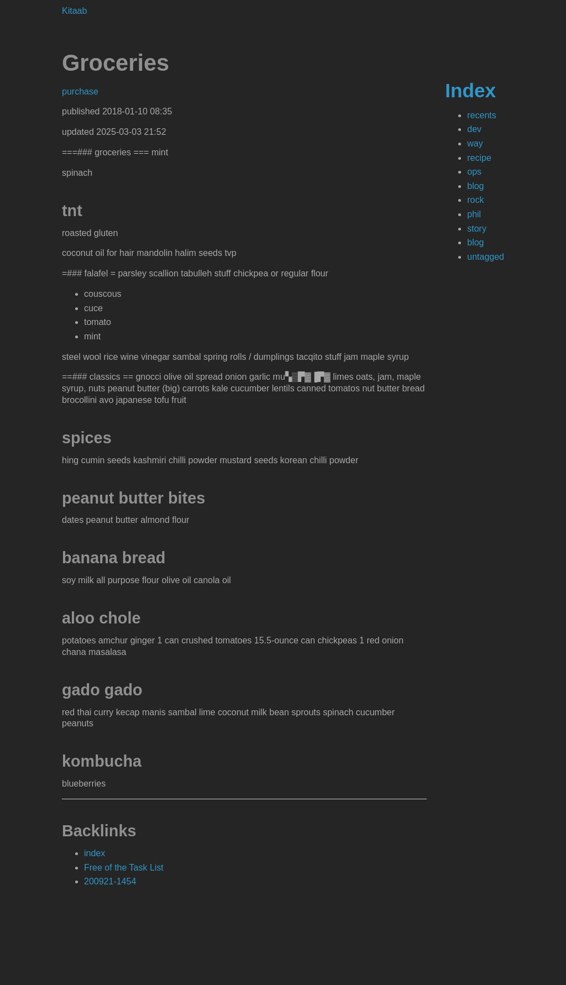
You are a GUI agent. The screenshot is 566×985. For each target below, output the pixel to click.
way (475, 143)
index (94, 853)
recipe (479, 158)
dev (474, 129)
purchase (80, 91)
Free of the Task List (124, 867)
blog (475, 186)
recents (481, 115)
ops (474, 171)
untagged (485, 256)
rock (475, 200)
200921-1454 (110, 881)
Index (470, 90)
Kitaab (74, 10)
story (476, 228)
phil (474, 214)
